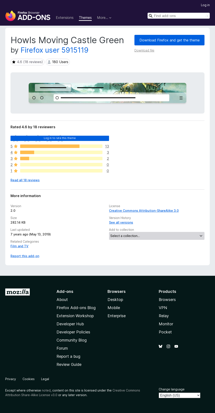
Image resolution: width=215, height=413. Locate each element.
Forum (62, 348)
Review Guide (68, 364)
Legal (45, 379)
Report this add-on (25, 256)
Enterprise (117, 315)
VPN (163, 307)
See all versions (121, 222)
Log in (205, 5)
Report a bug (68, 356)
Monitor (166, 324)
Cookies (29, 379)
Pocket (165, 332)
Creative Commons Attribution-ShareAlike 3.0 (144, 210)
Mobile (114, 307)
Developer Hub (70, 324)
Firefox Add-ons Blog (76, 307)
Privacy (10, 379)
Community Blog (71, 340)
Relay (164, 315)
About (62, 299)
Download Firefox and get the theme (169, 40)
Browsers (167, 299)
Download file (144, 50)
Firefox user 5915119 (54, 50)
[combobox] (179, 16)
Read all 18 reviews (25, 180)
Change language (172, 389)
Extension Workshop (75, 315)
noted (46, 390)
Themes (85, 17)
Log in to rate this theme (60, 138)
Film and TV (19, 246)
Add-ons (64, 291)
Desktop (115, 299)
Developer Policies (73, 332)
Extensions (65, 17)
